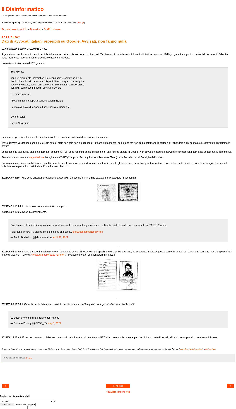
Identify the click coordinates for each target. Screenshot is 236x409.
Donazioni (35, 29)
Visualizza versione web (118, 392)
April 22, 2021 (60, 237)
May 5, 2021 (54, 323)
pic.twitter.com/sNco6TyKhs (88, 231)
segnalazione (36, 157)
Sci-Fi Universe (52, 29)
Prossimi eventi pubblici (14, 29)
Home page (118, 386)
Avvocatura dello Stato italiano (47, 254)
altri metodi (210, 349)
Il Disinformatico (23, 9)
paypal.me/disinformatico (191, 349)
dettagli (80, 22)
